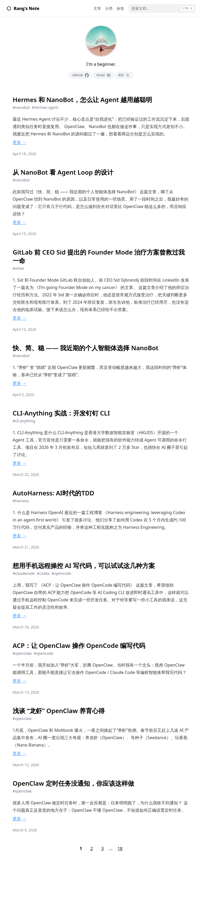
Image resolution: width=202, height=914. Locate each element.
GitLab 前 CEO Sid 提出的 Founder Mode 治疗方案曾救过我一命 (99, 256)
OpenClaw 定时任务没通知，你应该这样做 (73, 783)
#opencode (61, 573)
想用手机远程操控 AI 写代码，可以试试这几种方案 (84, 565)
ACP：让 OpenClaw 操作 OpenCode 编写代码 (79, 645)
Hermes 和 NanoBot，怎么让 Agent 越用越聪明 (82, 99)
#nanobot (21, 107)
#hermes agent (45, 107)
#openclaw (22, 653)
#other (18, 268)
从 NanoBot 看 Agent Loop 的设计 (63, 172)
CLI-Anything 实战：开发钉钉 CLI (61, 413)
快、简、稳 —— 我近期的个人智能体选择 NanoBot (85, 348)
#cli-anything (24, 420)
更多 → (19, 142)
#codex (43, 573)
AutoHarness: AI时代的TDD (53, 493)
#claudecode (24, 573)
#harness (21, 500)
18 (120, 848)
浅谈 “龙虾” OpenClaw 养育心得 (59, 711)
